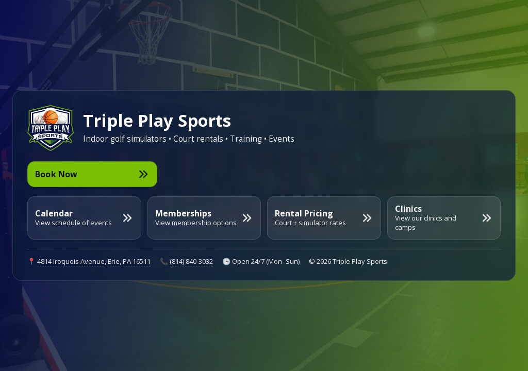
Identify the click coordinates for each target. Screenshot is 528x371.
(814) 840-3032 (191, 261)
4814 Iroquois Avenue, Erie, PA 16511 (94, 261)
